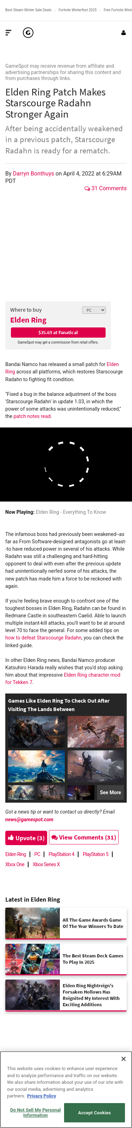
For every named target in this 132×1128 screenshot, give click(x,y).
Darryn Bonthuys (34, 173)
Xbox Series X (46, 864)
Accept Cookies (94, 1112)
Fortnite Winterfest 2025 (77, 10)
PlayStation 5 (95, 854)
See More (110, 792)
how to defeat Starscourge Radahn (43, 638)
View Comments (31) (83, 837)
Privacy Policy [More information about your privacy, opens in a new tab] (41, 1096)
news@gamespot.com (29, 819)
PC (37, 854)
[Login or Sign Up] (123, 32)
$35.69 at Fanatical (58, 332)
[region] (66, 1089)
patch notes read (31, 416)
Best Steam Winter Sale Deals (28, 10)
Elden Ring (28, 320)
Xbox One (14, 864)
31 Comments (105, 188)
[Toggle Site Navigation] (8, 32)
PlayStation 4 (61, 854)
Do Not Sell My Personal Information (35, 1112)
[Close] (123, 1059)
